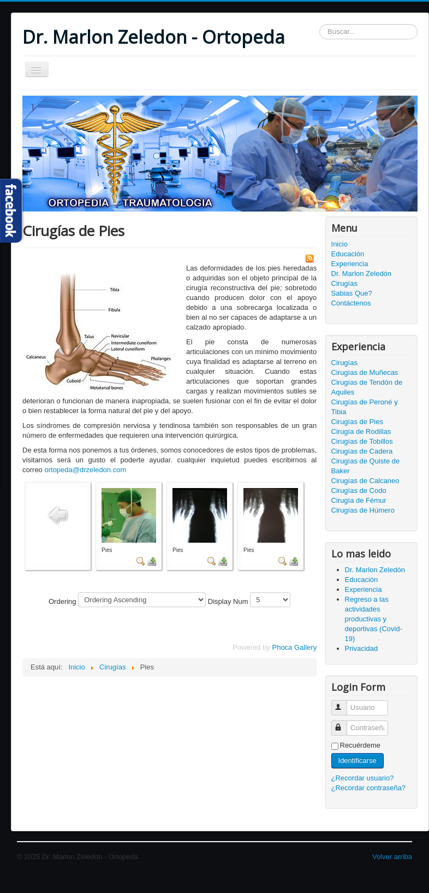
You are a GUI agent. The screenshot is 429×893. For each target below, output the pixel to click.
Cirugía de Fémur (358, 500)
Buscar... (319, 24)
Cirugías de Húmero (363, 510)
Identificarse (357, 760)
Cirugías (344, 283)
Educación (348, 254)
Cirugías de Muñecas (364, 372)
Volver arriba (392, 857)
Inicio (339, 244)
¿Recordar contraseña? (368, 788)
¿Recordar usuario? (362, 778)
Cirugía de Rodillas (361, 431)
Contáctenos (351, 303)
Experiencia (349, 264)
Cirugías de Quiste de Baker (365, 466)
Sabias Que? (351, 293)
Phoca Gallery (294, 647)
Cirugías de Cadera (362, 451)
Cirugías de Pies (357, 422)
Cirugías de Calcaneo (365, 481)
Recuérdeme (360, 745)
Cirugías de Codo (358, 490)
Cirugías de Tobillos (362, 441)
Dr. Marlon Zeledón (361, 273)
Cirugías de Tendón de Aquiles (367, 387)
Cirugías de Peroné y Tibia (364, 407)
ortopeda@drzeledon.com (85, 470)
